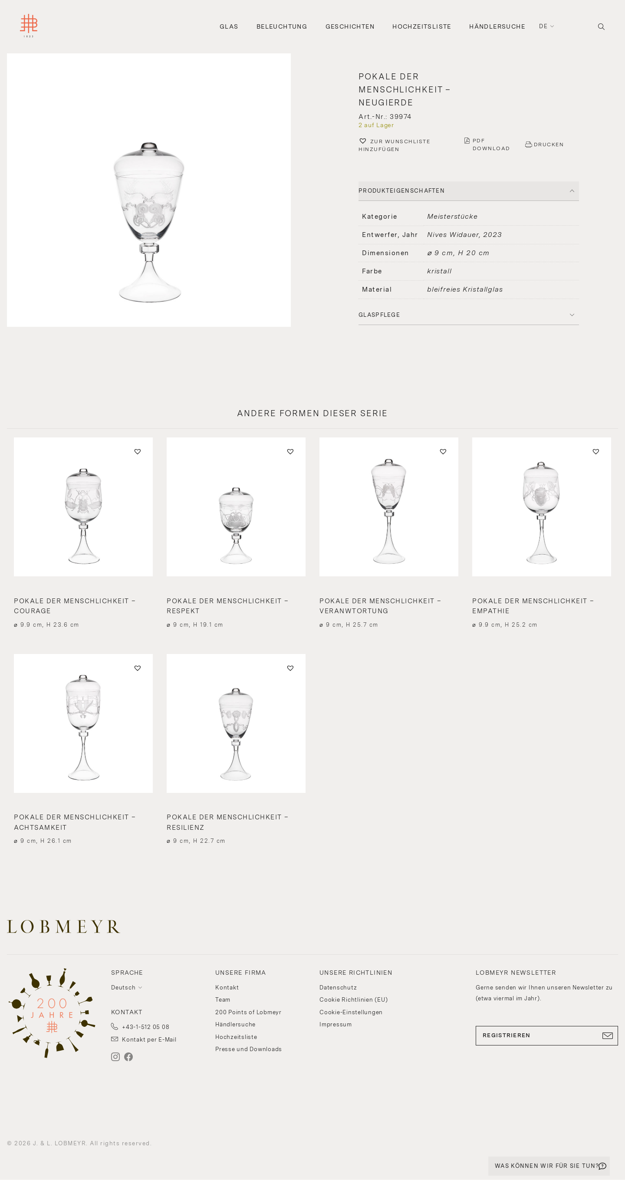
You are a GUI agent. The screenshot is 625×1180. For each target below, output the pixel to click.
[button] (156, 191)
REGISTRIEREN (547, 1035)
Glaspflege (379, 315)
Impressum (335, 1024)
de (543, 26)
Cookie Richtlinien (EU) (353, 999)
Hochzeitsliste (421, 26)
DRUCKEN (549, 144)
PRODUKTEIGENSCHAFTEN (402, 190)
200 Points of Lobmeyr (248, 1012)
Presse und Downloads (248, 1049)
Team (222, 999)
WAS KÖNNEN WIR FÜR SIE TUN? (547, 1166)
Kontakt (227, 987)
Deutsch (123, 987)
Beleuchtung (282, 26)
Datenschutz (338, 987)
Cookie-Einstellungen (351, 1012)
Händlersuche (497, 26)
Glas (229, 26)
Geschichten (350, 26)
